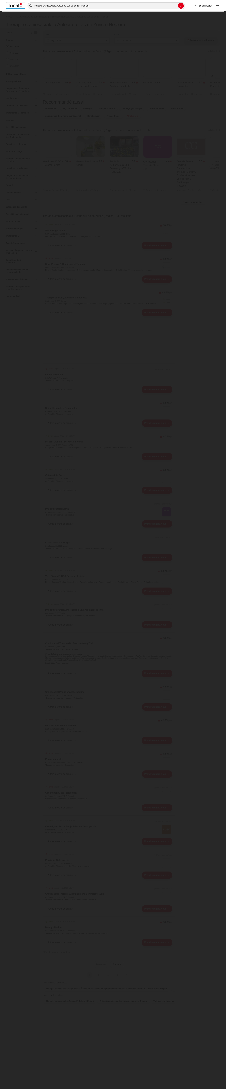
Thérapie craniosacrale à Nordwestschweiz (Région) (123, 1001)
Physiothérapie (70, 108)
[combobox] (106, 5)
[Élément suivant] (212, 76)
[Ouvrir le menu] (217, 6)
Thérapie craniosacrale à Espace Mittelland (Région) (70, 1001)
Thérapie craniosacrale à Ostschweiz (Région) (174, 1001)
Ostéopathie (50, 108)
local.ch (9, 16)
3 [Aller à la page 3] (107, 975)
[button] (192, 5)
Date (47, 34)
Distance (14, 59)
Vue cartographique (192, 202)
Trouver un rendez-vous (201, 40)
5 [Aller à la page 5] (126, 975)
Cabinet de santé (156, 108)
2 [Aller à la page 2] (98, 975)
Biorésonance (177, 108)
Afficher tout (214, 51)
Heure (116, 34)
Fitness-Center (113, 116)
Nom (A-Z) (14, 53)
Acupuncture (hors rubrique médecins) (63, 116)
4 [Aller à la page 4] (117, 975)
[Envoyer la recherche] (181, 6)
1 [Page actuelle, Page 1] (89, 975)
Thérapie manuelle (106, 108)
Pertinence (14, 46)
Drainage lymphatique (132, 108)
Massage (87, 108)
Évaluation (14, 66)
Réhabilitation (93, 116)
